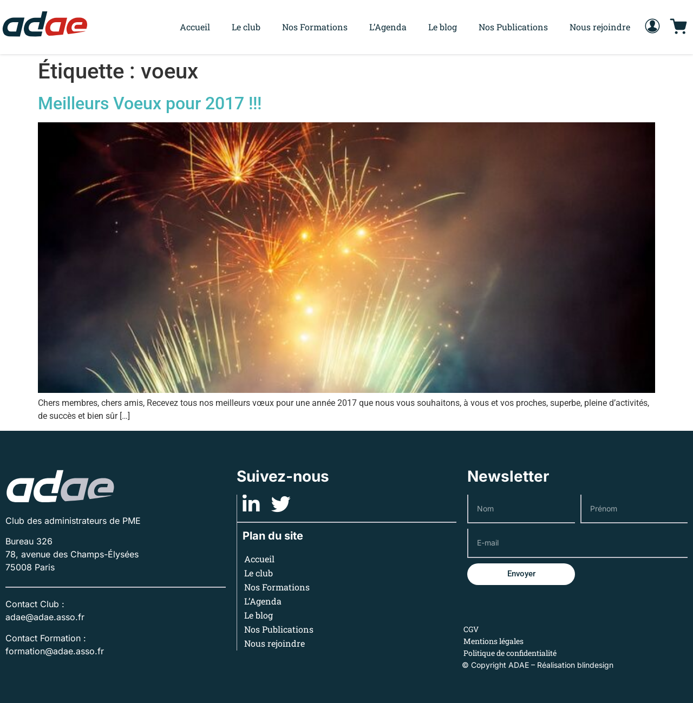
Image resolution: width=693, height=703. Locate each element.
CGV (471, 629)
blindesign (595, 664)
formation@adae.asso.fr (54, 651)
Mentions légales (493, 641)
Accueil (195, 26)
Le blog (442, 26)
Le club (246, 26)
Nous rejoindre (600, 26)
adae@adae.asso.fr (44, 617)
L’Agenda (388, 26)
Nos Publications (513, 26)
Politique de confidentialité (510, 653)
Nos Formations (315, 26)
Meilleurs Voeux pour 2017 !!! (149, 103)
